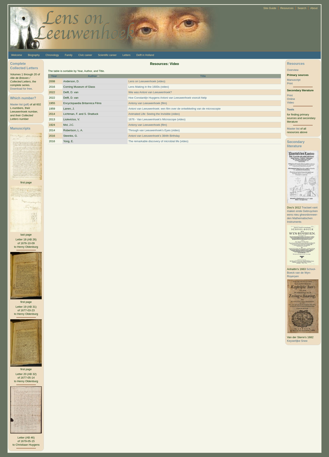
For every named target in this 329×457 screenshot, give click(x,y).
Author (94, 76)
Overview (293, 70)
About (313, 8)
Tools (290, 109)
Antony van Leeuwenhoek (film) (147, 103)
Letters (127, 55)
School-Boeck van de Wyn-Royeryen (301, 273)
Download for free (21, 88)
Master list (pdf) (19, 104)
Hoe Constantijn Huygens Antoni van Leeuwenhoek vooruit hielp (167, 97)
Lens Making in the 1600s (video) (148, 86)
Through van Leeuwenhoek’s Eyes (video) (154, 130)
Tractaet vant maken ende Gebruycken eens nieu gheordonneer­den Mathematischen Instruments (302, 214)
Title (203, 76)
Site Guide (269, 8)
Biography (34, 55)
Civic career (85, 55)
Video (290, 102)
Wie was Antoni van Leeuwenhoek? (150, 92)
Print (290, 83)
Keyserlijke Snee (297, 340)
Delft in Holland (145, 55)
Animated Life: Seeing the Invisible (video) (154, 113)
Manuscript (293, 79)
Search (302, 8)
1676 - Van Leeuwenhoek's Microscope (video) (156, 119)
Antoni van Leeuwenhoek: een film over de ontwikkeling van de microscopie (174, 108)
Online (291, 99)
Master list (293, 128)
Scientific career (107, 55)
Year (54, 76)
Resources (287, 8)
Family (69, 55)
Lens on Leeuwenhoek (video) (146, 81)
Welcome (16, 55)
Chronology (52, 55)
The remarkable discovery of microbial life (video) (158, 141)
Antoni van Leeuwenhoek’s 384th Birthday (154, 135)
